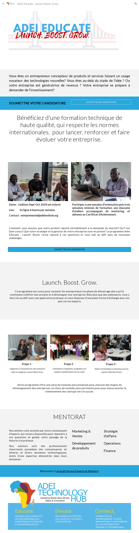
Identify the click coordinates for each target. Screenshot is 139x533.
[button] (3, 3)
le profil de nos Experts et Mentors (77, 471)
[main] (69, 83)
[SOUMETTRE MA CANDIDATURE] (101, 102)
